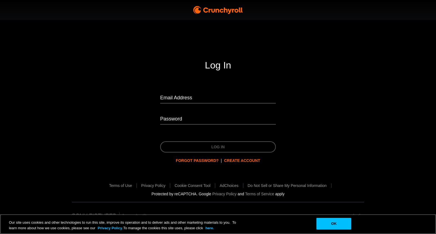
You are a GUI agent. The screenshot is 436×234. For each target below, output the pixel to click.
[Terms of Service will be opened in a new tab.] (259, 194)
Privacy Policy (110, 228)
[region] (218, 224)
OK (334, 223)
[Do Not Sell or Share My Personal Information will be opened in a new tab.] (287, 186)
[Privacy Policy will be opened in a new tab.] (153, 186)
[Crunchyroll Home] (218, 10)
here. (209, 228)
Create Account (242, 160)
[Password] (218, 119)
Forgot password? (197, 160)
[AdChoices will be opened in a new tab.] (229, 186)
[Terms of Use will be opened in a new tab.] (120, 186)
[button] (192, 186)
